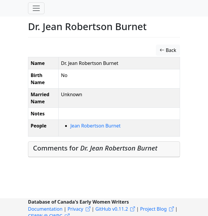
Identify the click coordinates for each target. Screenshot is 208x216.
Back (168, 50)
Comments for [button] (95, 148)
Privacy (75, 209)
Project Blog (153, 209)
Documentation (45, 209)
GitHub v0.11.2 (111, 209)
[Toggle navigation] (36, 8)
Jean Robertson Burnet (95, 125)
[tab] (104, 149)
